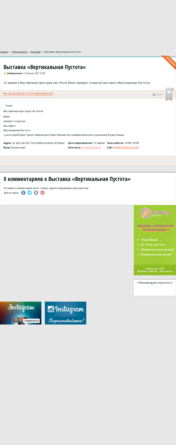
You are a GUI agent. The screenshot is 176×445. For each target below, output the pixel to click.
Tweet (8, 105)
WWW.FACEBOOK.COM (126, 147)
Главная (4, 51)
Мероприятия (19, 51)
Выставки (36, 51)
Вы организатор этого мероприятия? (28, 93)
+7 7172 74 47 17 (91, 147)
